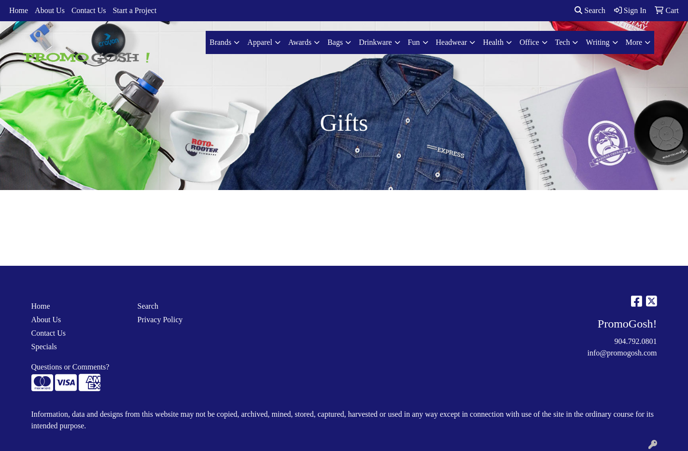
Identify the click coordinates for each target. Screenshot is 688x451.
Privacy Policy (160, 319)
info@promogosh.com (622, 353)
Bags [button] (335, 42)
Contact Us (88, 10)
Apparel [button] (259, 42)
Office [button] (529, 42)
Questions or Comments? (70, 367)
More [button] (634, 42)
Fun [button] (414, 42)
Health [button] (493, 42)
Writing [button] (597, 42)
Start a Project (134, 10)
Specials (44, 346)
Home (18, 10)
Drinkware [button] (375, 42)
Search (590, 10)
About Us (50, 10)
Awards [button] (299, 42)
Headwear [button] (451, 42)
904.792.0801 (636, 341)
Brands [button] (220, 42)
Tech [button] (562, 42)
